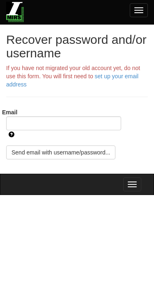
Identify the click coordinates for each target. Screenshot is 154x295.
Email (9, 112)
